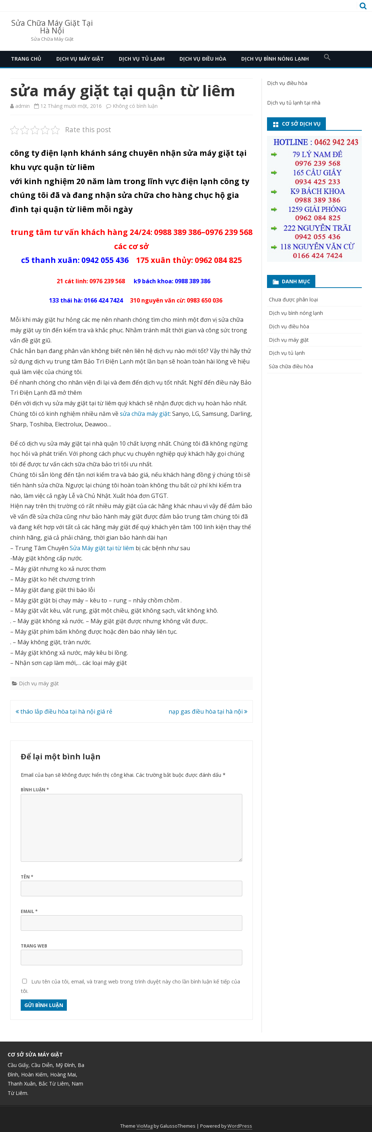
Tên (27, 877)
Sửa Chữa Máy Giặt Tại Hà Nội (52, 27)
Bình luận (35, 790)
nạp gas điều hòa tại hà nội (208, 711)
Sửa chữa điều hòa (291, 366)
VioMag (145, 1126)
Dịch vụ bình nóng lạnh (275, 58)
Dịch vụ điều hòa (202, 58)
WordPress (239, 1126)
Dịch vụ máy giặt (80, 58)
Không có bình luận (135, 105)
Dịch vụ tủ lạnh (142, 58)
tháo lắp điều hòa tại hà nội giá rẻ (64, 711)
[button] (327, 59)
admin (22, 105)
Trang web (34, 946)
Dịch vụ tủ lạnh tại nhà (293, 102)
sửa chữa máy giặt (145, 414)
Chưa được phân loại (293, 299)
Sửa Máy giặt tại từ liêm (102, 548)
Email (29, 911)
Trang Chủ (26, 58)
